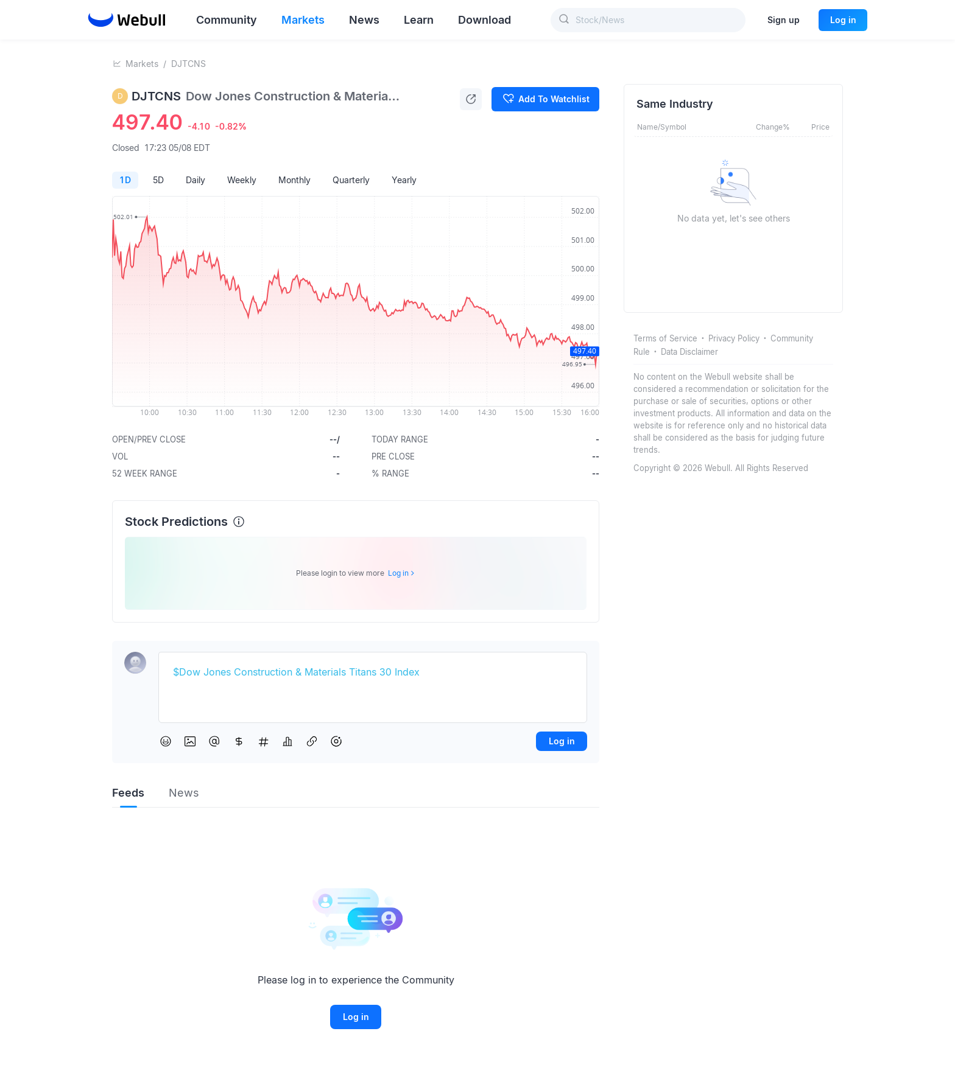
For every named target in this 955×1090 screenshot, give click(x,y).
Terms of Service (665, 338)
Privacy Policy (733, 338)
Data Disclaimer (689, 352)
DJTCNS (188, 63)
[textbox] (372, 672)
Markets (141, 63)
